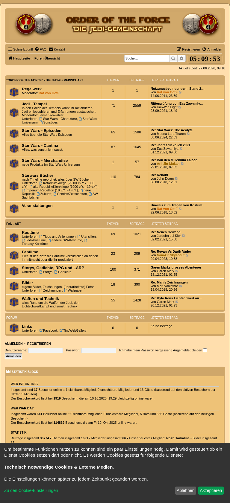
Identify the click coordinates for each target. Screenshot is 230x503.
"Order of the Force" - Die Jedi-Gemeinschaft (44, 80)
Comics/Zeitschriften (70, 194)
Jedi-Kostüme (34, 240)
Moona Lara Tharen (171, 133)
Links (27, 326)
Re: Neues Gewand (166, 232)
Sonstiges (49, 122)
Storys (45, 272)
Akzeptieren (211, 490)
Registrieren (39, 343)
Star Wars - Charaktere (58, 119)
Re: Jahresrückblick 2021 (170, 145)
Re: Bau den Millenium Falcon (174, 160)
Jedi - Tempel (34, 104)
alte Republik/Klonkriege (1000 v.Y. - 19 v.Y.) (63, 186)
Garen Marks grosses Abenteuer (176, 267)
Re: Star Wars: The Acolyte (172, 130)
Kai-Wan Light (167, 107)
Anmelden (14, 343)
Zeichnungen (50, 290)
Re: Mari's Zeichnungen (169, 282)
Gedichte (62, 272)
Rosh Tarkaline (178, 438)
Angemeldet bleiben (190, 350)
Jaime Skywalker (51, 115)
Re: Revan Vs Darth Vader (171, 251)
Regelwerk (32, 89)
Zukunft (44, 194)
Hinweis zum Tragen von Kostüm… (178, 205)
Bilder (27, 283)
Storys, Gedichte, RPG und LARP (53, 268)
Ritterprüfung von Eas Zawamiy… (177, 103)
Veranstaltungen (37, 205)
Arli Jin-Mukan (168, 163)
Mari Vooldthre (167, 286)
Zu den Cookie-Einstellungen (31, 490)
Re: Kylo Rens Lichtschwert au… (176, 298)
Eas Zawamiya (167, 148)
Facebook (48, 330)
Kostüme (30, 232)
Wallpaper (73, 290)
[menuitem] (40, 49)
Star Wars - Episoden (41, 130)
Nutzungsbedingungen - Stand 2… (178, 88)
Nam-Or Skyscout (170, 255)
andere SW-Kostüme (65, 240)
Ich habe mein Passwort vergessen (144, 350)
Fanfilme (30, 252)
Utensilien (87, 236)
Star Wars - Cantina (40, 145)
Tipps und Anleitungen (57, 236)
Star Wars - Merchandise (45, 160)
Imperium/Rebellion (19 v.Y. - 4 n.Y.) (50, 190)
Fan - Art (13, 223)
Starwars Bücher (37, 175)
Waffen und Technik (40, 298)
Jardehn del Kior (169, 235)
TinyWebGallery (72, 330)
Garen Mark (165, 271)
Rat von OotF (49, 93)
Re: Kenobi (159, 175)
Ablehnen (185, 490)
